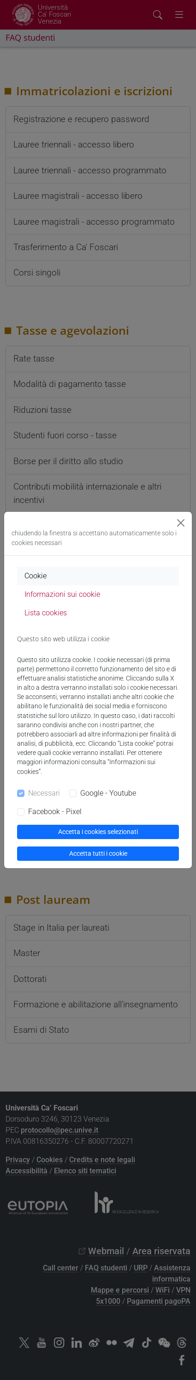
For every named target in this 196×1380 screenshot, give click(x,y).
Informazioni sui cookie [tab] (62, 594)
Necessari (44, 793)
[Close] (180, 522)
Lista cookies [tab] (45, 612)
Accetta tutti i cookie (98, 853)
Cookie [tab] (35, 575)
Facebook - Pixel (55, 811)
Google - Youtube (108, 793)
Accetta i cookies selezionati (98, 831)
